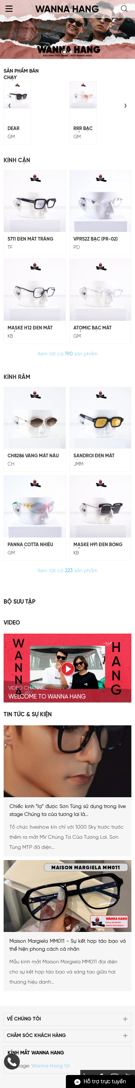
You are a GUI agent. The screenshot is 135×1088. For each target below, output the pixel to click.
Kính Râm (17, 377)
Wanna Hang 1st (50, 1066)
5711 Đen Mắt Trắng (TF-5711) (30, 240)
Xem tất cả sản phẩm (67, 354)
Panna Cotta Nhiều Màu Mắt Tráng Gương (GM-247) (30, 545)
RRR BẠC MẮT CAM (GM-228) (83, 129)
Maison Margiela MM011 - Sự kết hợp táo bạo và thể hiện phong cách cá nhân (67, 945)
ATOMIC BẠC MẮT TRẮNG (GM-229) (92, 329)
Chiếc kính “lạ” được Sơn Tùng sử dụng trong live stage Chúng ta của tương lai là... (67, 810)
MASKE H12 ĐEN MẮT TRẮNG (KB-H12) (30, 329)
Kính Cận (17, 160)
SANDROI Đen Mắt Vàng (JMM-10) (93, 456)
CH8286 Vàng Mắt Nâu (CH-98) (33, 456)
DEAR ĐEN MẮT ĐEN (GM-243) (13, 129)
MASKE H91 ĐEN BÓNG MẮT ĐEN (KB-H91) (97, 545)
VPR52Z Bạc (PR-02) (95, 239)
